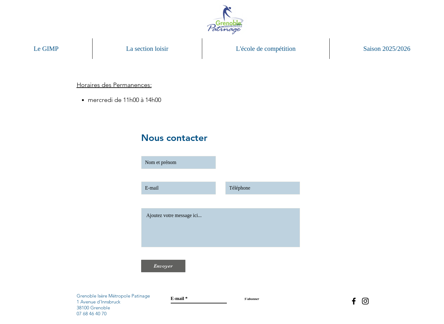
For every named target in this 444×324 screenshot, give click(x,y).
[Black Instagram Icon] (365, 301)
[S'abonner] (252, 298)
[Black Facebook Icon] (353, 301)
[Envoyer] (163, 266)
